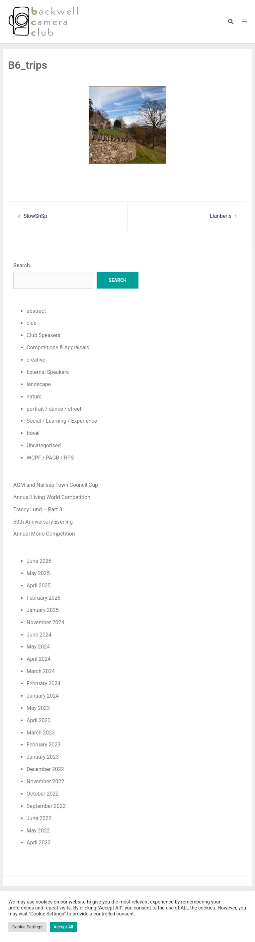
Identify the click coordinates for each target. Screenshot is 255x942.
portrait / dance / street (54, 409)
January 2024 (43, 696)
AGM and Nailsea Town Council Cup (55, 485)
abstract (36, 311)
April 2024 (39, 659)
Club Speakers (43, 335)
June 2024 (39, 635)
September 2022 (46, 806)
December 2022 (45, 769)
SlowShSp (35, 216)
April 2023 (39, 720)
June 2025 (39, 561)
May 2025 (38, 573)
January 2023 (43, 757)
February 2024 (43, 683)
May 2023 (38, 708)
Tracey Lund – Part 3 (37, 509)
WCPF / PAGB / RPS (50, 458)
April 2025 (39, 585)
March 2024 (41, 671)
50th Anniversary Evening (43, 522)
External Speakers (48, 372)
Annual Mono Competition (44, 534)
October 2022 (42, 794)
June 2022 (39, 818)
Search (21, 265)
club (32, 323)
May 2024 (38, 646)
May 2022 (38, 830)
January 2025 (43, 610)
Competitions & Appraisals (58, 347)
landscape (39, 384)
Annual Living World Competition (51, 497)
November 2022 (45, 781)
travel (33, 433)
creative (36, 360)
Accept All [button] (63, 926)
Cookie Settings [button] (27, 926)
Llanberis (220, 216)
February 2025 (43, 598)
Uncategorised (44, 445)
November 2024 (45, 622)
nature (34, 396)
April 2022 (39, 842)
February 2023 (43, 744)
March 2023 (41, 732)
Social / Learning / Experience (62, 421)
